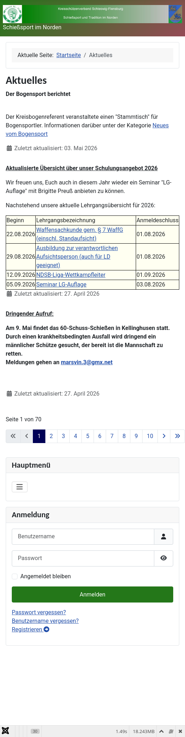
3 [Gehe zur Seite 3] (63, 436)
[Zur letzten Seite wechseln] (177, 436)
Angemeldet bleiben (45, 576)
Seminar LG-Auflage (61, 284)
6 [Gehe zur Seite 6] (99, 436)
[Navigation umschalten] (20, 487)
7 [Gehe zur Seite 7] (112, 436)
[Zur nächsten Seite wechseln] (164, 436)
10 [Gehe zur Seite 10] (150, 436)
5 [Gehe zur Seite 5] (87, 436)
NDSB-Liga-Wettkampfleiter (70, 274)
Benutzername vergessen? (45, 620)
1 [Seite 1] (39, 436)
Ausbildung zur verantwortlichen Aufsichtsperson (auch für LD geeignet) (77, 257)
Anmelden (92, 594)
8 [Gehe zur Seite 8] (124, 436)
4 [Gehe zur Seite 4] (75, 436)
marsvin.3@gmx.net (86, 362)
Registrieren (30, 629)
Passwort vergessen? (39, 612)
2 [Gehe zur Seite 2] (51, 436)
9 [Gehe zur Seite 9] (136, 436)
